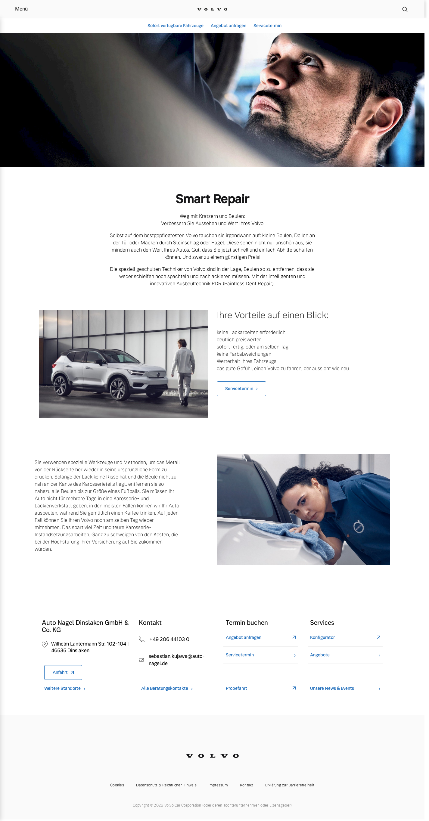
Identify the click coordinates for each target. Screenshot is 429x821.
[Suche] (405, 9)
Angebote (320, 655)
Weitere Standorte (62, 688)
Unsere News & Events (332, 688)
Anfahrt (60, 672)
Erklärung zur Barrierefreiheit (289, 785)
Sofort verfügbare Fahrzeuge (176, 25)
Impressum (218, 785)
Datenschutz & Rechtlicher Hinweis (166, 785)
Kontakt (246, 785)
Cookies (117, 785)
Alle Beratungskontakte (164, 688)
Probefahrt (236, 688)
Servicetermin (267, 25)
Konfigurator (322, 637)
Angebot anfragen (228, 25)
